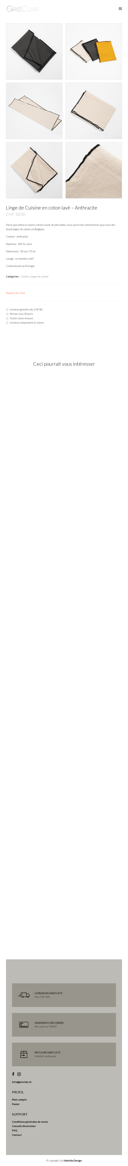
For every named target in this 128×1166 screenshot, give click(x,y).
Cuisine (25, 276)
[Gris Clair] (22, 8)
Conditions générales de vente (30, 1121)
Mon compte (19, 1099)
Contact (17, 1134)
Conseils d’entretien (24, 1126)
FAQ (14, 1130)
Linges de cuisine (39, 276)
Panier (16, 1104)
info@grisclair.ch (22, 1081)
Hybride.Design (73, 1160)
